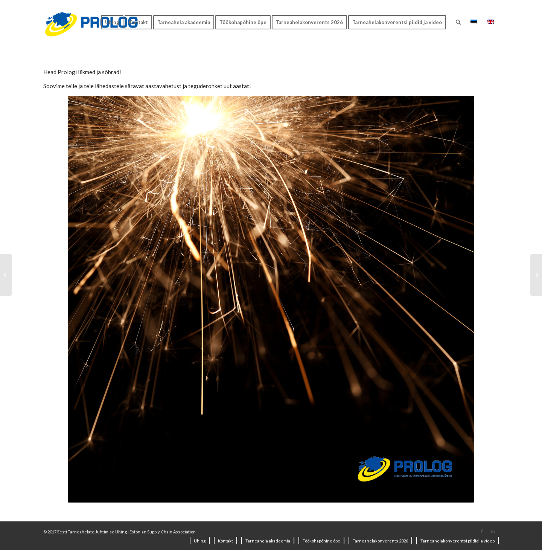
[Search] (458, 22)
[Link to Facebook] (481, 531)
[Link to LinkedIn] (493, 531)
